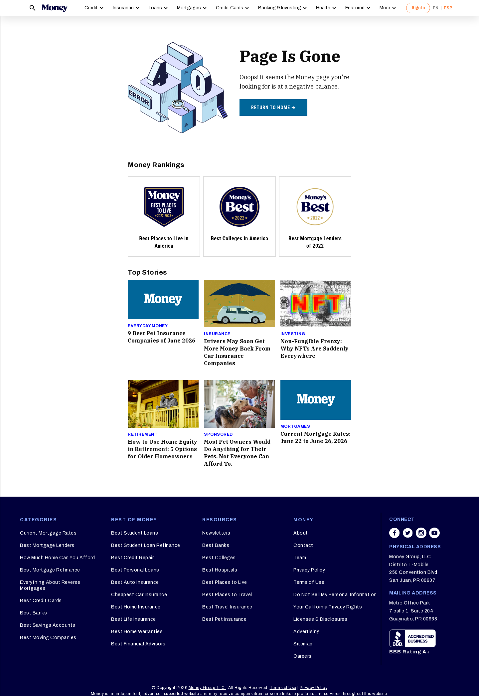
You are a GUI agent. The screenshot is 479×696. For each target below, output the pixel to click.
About (300, 533)
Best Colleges (219, 557)
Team (299, 557)
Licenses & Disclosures (320, 619)
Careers (302, 656)
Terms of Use (308, 582)
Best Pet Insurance (224, 619)
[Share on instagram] (421, 533)
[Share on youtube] (434, 533)
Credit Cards (229, 7)
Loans (155, 7)
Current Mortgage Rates (48, 533)
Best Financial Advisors (138, 643)
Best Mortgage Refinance (50, 570)
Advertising (306, 631)
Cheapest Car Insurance (139, 594)
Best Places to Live (224, 582)
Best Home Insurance (136, 606)
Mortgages (189, 7)
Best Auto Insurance (135, 582)
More (385, 7)
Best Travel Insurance (227, 606)
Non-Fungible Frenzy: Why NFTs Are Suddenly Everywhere (314, 348)
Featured (355, 7)
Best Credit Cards (41, 600)
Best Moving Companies (48, 637)
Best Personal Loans (135, 570)
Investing (292, 334)
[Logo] (55, 8)
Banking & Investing (279, 7)
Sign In (418, 7)
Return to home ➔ (273, 107)
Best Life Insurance (133, 619)
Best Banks (33, 612)
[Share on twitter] (407, 533)
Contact (303, 545)
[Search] (33, 8)
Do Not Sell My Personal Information (335, 594)
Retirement (142, 434)
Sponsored (218, 434)
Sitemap (303, 643)
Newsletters (216, 533)
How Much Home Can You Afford (57, 557)
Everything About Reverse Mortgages (50, 585)
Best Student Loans (134, 533)
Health (323, 7)
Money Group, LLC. (207, 687)
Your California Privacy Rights (327, 606)
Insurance (123, 7)
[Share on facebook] (394, 533)
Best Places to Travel (227, 594)
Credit (91, 7)
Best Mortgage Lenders (47, 545)
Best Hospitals (219, 570)
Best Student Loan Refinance (145, 545)
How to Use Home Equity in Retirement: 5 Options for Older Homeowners (162, 449)
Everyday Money (148, 326)
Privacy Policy (309, 570)
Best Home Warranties (137, 631)
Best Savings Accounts (48, 625)
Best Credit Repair (132, 557)
